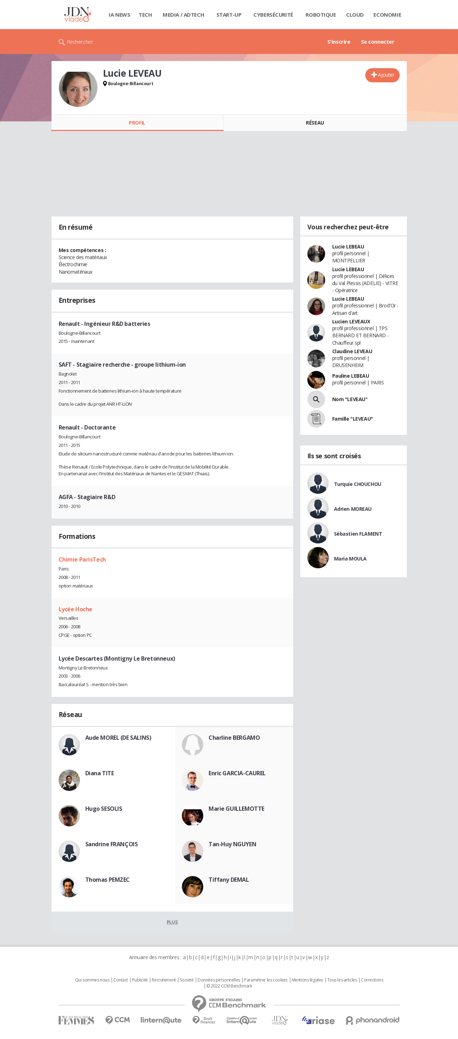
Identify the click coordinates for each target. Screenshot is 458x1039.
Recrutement (164, 980)
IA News (119, 14)
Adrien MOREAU (353, 508)
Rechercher (80, 41)
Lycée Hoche (75, 609)
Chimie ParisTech (82, 559)
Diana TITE (99, 773)
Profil (137, 122)
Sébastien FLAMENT (358, 533)
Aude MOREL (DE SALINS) (118, 738)
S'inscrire (338, 41)
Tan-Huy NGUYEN (232, 844)
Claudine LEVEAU (352, 351)
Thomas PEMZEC (107, 880)
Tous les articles (342, 980)
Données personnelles (219, 980)
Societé (186, 980)
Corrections (372, 980)
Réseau (315, 122)
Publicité (140, 980)
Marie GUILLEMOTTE (236, 809)
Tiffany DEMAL (229, 880)
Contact (120, 980)
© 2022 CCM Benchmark (229, 986)
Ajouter (386, 74)
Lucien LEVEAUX (351, 321)
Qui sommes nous (92, 980)
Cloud (355, 14)
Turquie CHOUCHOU (357, 484)
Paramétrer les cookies (265, 980)
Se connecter (377, 41)
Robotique (321, 14)
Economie (387, 14)
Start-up (229, 14)
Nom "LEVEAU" (350, 399)
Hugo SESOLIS (103, 809)
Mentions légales (307, 980)
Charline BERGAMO (234, 738)
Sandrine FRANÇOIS (111, 844)
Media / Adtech (183, 14)
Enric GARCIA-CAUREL (237, 773)
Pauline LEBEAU (350, 375)
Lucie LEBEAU (348, 246)
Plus (172, 922)
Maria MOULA (350, 558)
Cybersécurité (273, 14)
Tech (145, 14)
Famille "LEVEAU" (352, 418)
